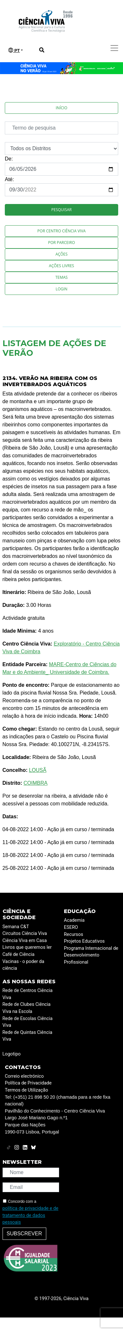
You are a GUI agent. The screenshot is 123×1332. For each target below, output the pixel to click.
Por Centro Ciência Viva (61, 231)
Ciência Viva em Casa (25, 940)
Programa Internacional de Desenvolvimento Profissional (91, 955)
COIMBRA (35, 783)
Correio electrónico (24, 1076)
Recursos (73, 934)
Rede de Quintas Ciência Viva (27, 1036)
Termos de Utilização (26, 1090)
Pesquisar (61, 209)
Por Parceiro (61, 242)
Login (61, 289)
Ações (62, 254)
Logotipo (12, 1054)
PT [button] (14, 50)
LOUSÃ (37, 770)
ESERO (71, 927)
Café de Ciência (19, 954)
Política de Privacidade (28, 1083)
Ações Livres (61, 265)
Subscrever (24, 1233)
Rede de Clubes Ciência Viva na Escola (27, 1008)
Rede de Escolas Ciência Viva (28, 1022)
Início (61, 108)
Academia (74, 920)
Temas (61, 277)
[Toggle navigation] (114, 48)
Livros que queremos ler (27, 947)
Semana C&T (16, 926)
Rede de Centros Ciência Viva (28, 994)
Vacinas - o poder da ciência (23, 965)
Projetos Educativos (84, 941)
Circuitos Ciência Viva (25, 933)
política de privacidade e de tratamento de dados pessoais (30, 1215)
